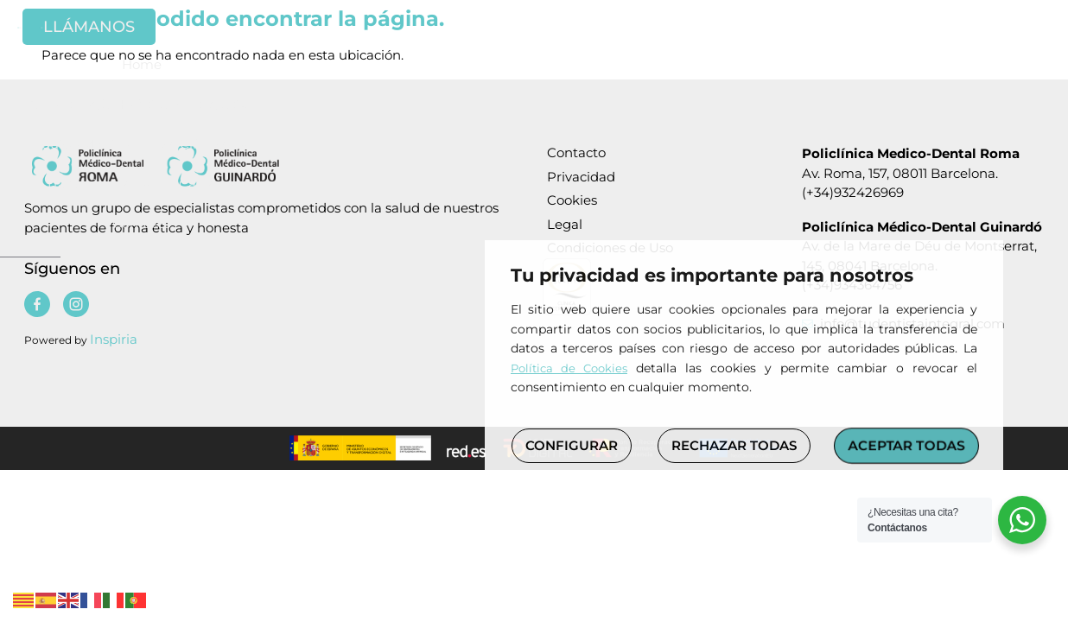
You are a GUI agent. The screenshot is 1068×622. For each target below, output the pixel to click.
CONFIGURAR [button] (571, 445)
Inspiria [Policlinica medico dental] (113, 339)
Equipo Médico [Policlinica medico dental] (479, 80)
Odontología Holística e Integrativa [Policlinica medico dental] (293, 80)
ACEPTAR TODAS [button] (906, 445)
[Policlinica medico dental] (112, 34)
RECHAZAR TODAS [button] (734, 445)
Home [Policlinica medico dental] (136, 80)
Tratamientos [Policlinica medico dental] (728, 81)
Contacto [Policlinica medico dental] (922, 80)
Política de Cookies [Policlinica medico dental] (569, 368)
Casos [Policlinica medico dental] (837, 81)
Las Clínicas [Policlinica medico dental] (601, 81)
